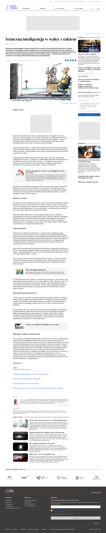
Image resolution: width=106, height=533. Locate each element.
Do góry (97, 523)
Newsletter (22, 529)
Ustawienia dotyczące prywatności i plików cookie (62, 529)
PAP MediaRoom (65, 1)
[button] (98, 8)
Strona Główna (89, 33)
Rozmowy (42, 8)
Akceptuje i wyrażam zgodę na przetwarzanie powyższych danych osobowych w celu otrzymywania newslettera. (90, 106)
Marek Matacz (12, 44)
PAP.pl (51, 1)
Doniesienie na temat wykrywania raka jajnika (27, 379)
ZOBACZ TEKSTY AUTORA (64, 405)
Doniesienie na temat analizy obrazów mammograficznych (31, 374)
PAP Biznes (57, 1)
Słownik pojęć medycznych (13, 508)
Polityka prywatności (33, 529)
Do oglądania (78, 8)
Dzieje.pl (90, 1)
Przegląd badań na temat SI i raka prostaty (26, 383)
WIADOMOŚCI (82, 143)
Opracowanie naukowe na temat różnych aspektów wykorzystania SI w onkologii (38, 388)
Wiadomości (26, 8)
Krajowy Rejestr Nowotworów (22, 369)
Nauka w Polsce (82, 1)
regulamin (87, 103)
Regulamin (44, 529)
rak (31, 147)
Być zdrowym (98, 33)
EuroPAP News (97, 1)
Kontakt (7, 529)
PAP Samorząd (74, 1)
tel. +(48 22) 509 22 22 (30, 506)
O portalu (15, 529)
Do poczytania (60, 8)
